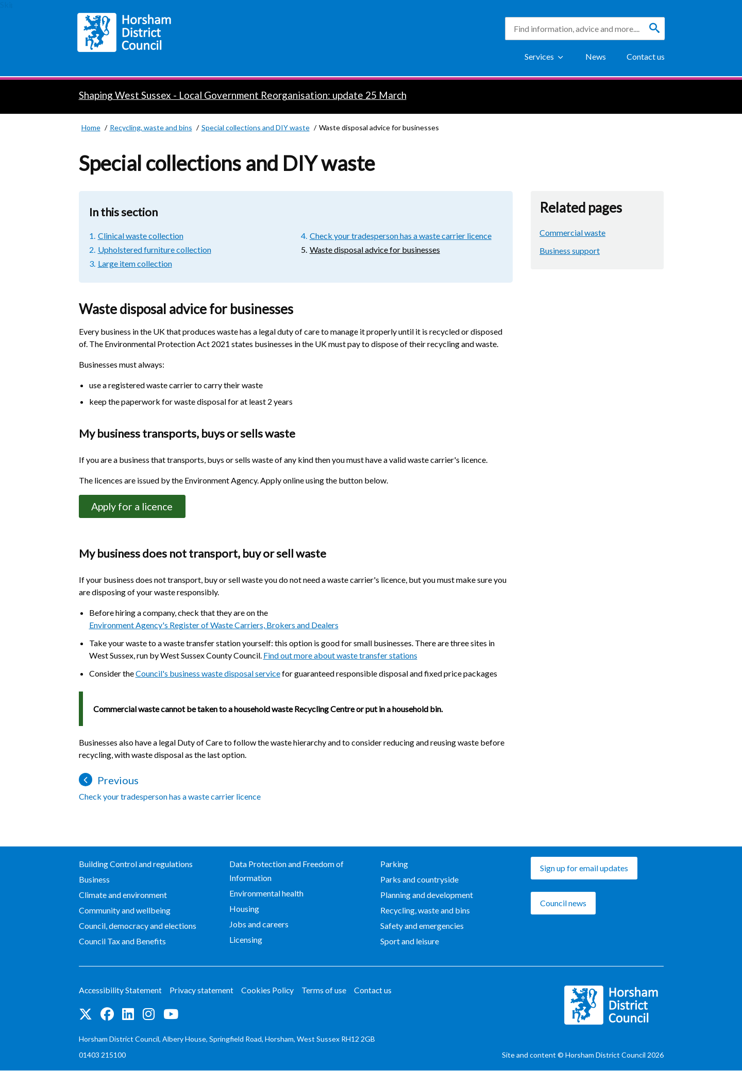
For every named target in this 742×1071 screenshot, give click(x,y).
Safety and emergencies (422, 926)
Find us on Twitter (85, 1015)
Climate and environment (123, 895)
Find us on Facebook (107, 1015)
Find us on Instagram (149, 1015)
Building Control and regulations (136, 864)
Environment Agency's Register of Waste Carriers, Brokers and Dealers (214, 625)
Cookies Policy (269, 991)
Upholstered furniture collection (154, 249)
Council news (563, 903)
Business (94, 880)
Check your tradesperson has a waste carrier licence (401, 235)
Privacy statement (203, 991)
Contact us (646, 56)
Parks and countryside (419, 880)
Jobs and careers (259, 924)
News (595, 56)
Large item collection (135, 263)
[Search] (654, 28)
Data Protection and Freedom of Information (286, 871)
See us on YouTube (170, 1015)
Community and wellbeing (125, 910)
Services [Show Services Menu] (539, 56)
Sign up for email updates (584, 868)
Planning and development (426, 895)
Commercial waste (572, 232)
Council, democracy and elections (137, 926)
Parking (394, 864)
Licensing (245, 940)
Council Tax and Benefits (122, 941)
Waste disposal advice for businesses (375, 249)
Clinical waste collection (140, 235)
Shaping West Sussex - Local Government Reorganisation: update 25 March (243, 95)
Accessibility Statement (121, 991)
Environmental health (266, 894)
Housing (244, 909)
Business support (569, 250)
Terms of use (325, 991)
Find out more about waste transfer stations (340, 656)
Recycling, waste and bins (425, 910)
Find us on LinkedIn (128, 1015)
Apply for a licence (135, 506)
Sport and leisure (409, 941)
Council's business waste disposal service (208, 674)
